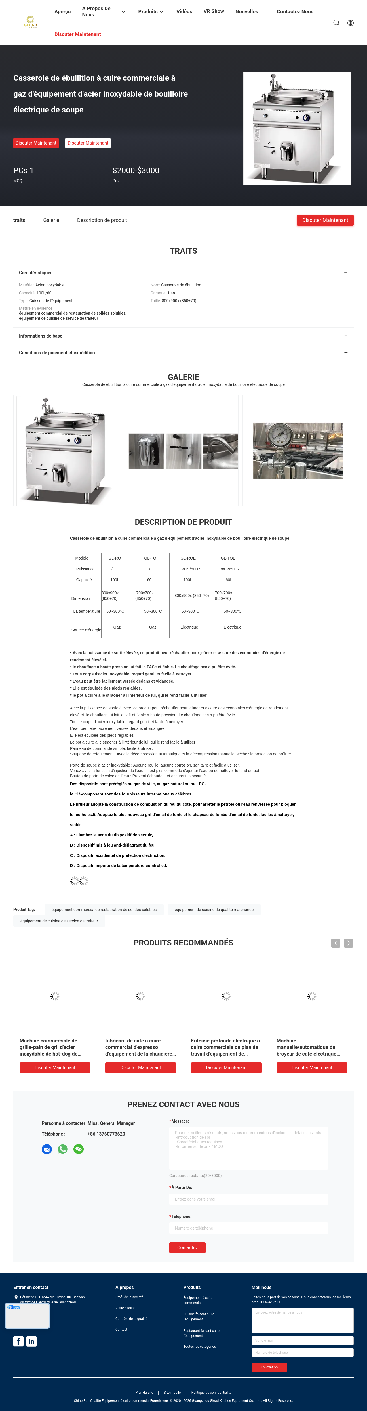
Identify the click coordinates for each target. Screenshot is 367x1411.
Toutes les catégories (200, 1347)
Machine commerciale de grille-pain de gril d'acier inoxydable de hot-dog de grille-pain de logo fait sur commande (49, 1054)
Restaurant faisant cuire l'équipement (202, 1333)
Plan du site (144, 1393)
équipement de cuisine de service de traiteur (59, 921)
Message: (180, 1121)
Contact (121, 1330)
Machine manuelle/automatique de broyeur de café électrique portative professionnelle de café (309, 1054)
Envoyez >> (269, 1367)
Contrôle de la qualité (131, 1319)
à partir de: (182, 1187)
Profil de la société (129, 1297)
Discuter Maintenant (36, 143)
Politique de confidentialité (211, 1393)
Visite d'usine (125, 1308)
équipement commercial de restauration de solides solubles (104, 909)
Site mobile (172, 1393)
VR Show (214, 11)
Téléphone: (181, 1216)
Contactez (187, 1247)
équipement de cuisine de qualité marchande (214, 909)
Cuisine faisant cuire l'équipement (199, 1316)
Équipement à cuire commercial (198, 1300)
